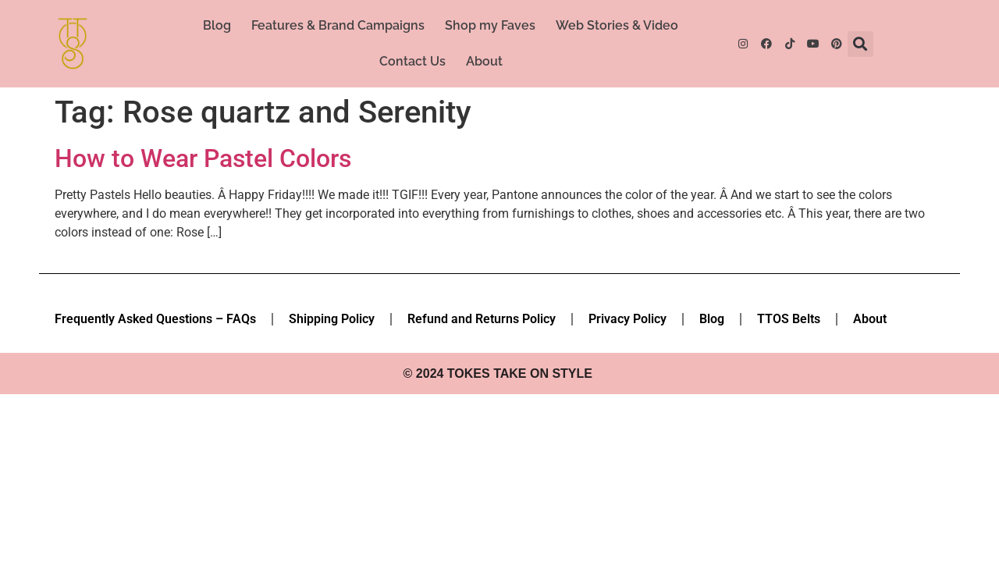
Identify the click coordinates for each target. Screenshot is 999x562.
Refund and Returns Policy (481, 318)
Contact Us (412, 61)
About (484, 61)
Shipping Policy (332, 318)
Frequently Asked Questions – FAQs (155, 318)
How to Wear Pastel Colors (203, 158)
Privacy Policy (627, 318)
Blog (217, 25)
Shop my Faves (490, 25)
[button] (860, 44)
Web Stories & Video (617, 25)
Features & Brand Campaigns (338, 25)
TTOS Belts (788, 318)
